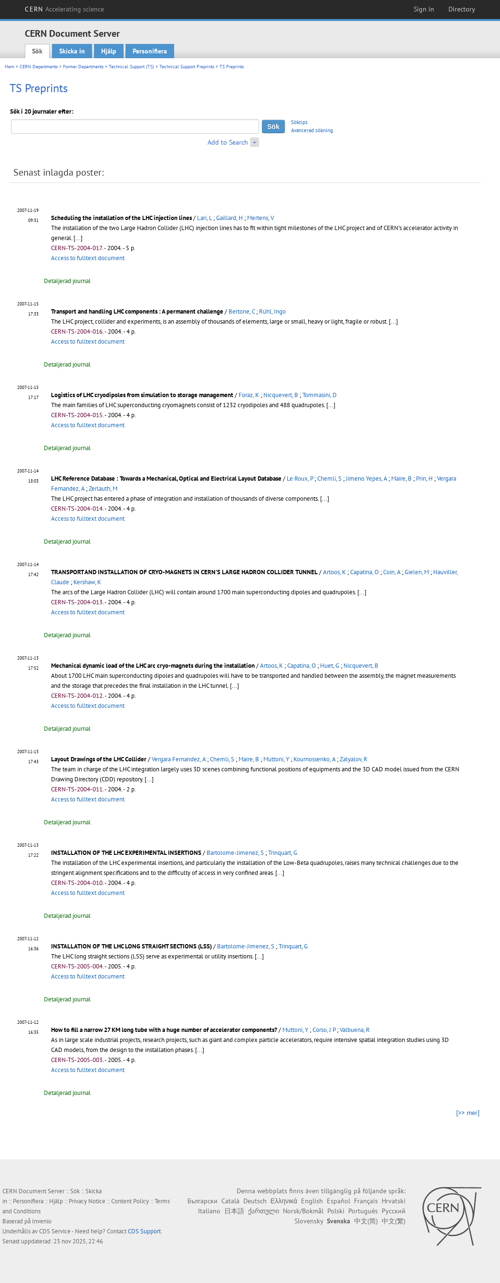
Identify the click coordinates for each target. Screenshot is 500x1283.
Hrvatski (394, 1201)
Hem (9, 66)
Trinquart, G (282, 853)
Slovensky (308, 1221)
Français (366, 1201)
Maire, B (401, 478)
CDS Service (55, 1231)
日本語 (234, 1211)
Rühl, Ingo (272, 311)
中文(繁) (394, 1221)
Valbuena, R (355, 1030)
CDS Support (144, 1231)
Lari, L (204, 218)
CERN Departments (39, 66)
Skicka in (72, 51)
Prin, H (424, 478)
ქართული (263, 1211)
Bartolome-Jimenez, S (235, 853)
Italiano (209, 1211)
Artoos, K (334, 572)
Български (203, 1201)
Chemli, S (329, 478)
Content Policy (130, 1201)
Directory (461, 9)
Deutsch (255, 1201)
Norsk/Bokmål (303, 1211)
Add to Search (228, 142)
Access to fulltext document (88, 258)
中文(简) (366, 1221)
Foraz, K (249, 395)
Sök (37, 51)
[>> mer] (467, 1112)
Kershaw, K (87, 582)
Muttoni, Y (276, 759)
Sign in (424, 9)
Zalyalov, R (353, 759)
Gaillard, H (229, 218)
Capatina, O (364, 572)
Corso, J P (323, 1030)
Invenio (42, 1221)
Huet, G (329, 666)
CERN (64, 9)
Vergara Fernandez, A (179, 759)
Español (338, 1201)
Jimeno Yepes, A (366, 478)
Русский (394, 1211)
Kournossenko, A (314, 759)
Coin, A (391, 572)
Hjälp (108, 51)
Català (230, 1201)
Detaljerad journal (67, 281)
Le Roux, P (300, 478)
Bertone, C (242, 311)
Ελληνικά (284, 1201)
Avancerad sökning (312, 130)
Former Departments (83, 66)
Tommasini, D (319, 395)
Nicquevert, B (280, 395)
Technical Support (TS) (131, 66)
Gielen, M (417, 572)
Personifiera (150, 51)
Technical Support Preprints (186, 66)
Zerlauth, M (103, 488)
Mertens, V (260, 218)
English (312, 1201)
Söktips (299, 122)
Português (363, 1211)
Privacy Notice (87, 1201)
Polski (335, 1211)
